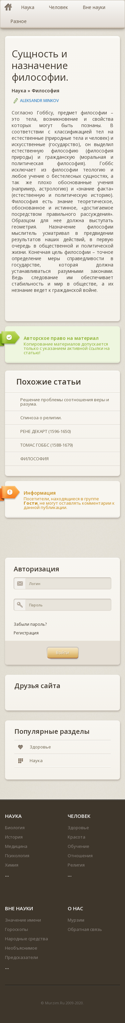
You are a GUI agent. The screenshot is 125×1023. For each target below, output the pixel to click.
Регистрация (26, 633)
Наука (19, 90)
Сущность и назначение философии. (40, 65)
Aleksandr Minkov (39, 100)
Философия (45, 90)
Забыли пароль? (30, 624)
